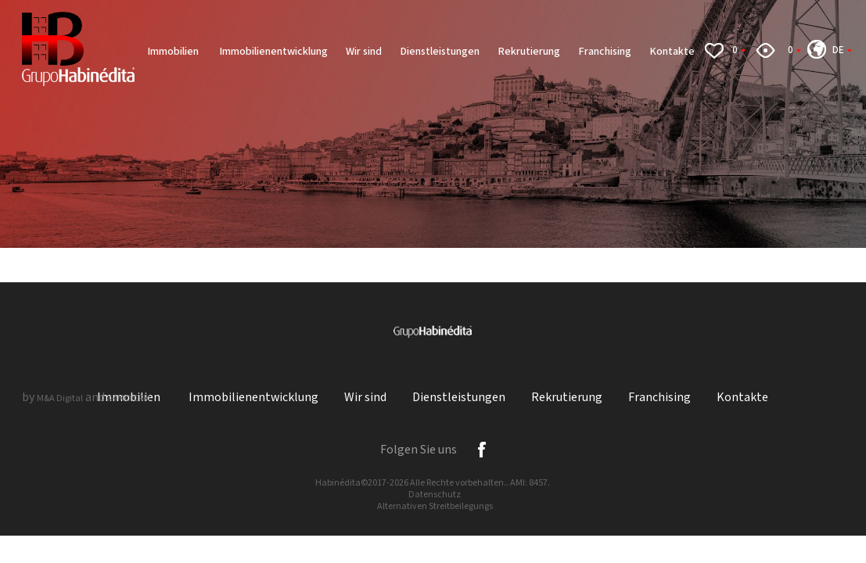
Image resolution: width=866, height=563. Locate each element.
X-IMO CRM (128, 398)
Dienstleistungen (440, 52)
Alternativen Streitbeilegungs (435, 506)
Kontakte (672, 52)
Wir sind (364, 52)
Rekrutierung (529, 52)
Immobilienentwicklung (273, 52)
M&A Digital (60, 398)
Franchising (604, 52)
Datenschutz (434, 494)
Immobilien (174, 52)
